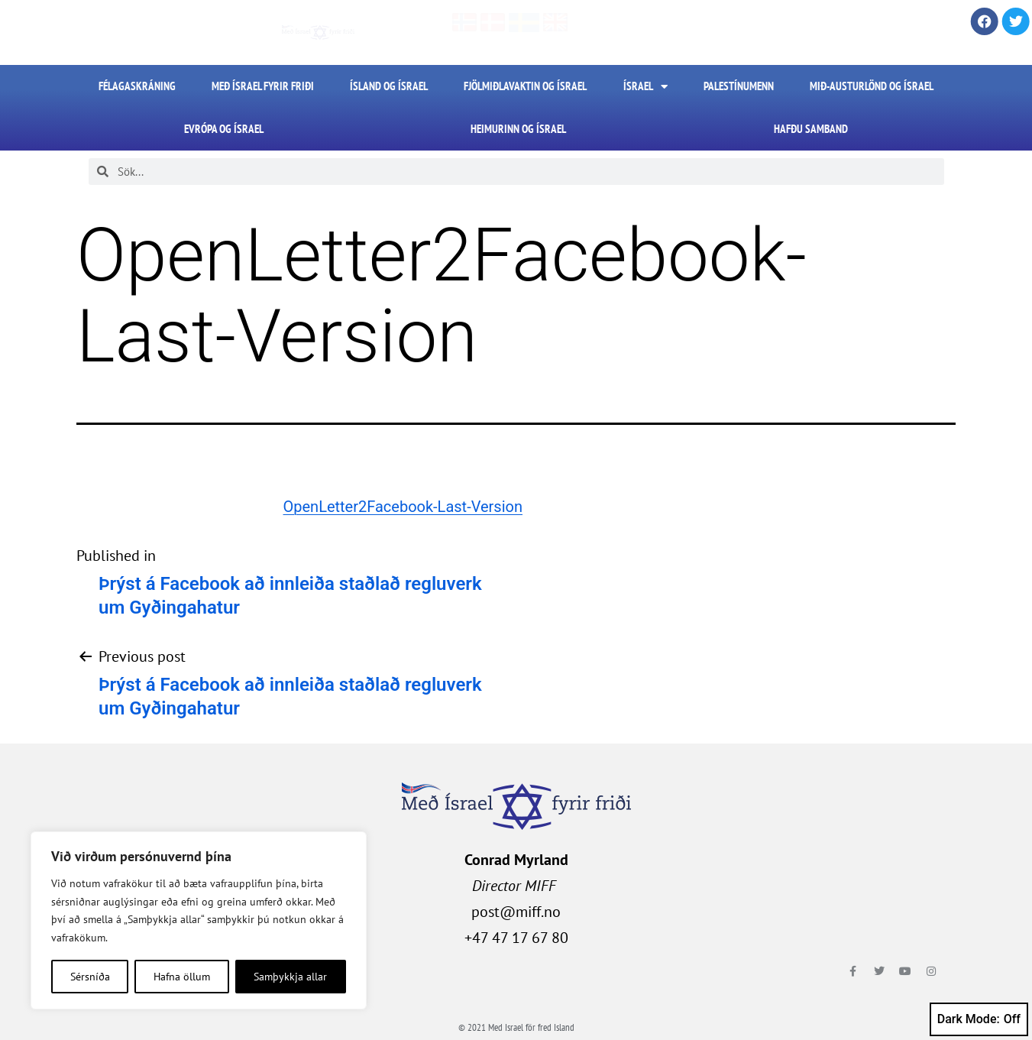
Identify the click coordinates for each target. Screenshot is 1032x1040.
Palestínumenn (739, 86)
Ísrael (645, 86)
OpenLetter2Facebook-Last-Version (402, 506)
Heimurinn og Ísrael (518, 128)
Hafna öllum (182, 976)
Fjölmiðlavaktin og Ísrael (525, 86)
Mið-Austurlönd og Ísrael (871, 86)
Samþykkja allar (290, 976)
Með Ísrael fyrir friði (263, 86)
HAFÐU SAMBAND (811, 128)
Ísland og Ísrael (389, 86)
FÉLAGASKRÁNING (137, 86)
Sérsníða (90, 976)
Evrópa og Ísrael (224, 128)
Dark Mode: (979, 1019)
